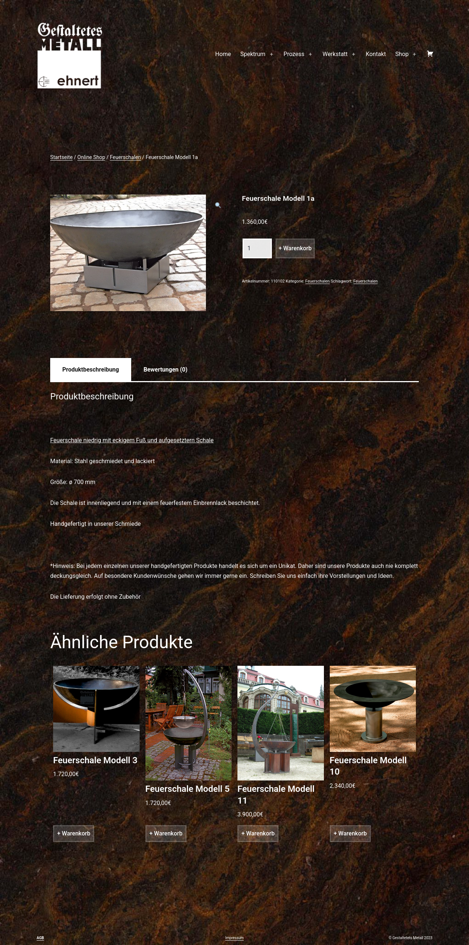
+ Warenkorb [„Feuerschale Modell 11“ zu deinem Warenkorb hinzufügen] (257, 833)
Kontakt (376, 54)
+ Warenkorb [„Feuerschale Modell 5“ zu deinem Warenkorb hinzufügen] (165, 833)
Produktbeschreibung (90, 369)
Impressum (234, 938)
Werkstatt (335, 54)
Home (223, 54)
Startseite (61, 157)
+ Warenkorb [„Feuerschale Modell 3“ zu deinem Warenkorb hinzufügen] (73, 833)
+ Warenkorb (294, 248)
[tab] (90, 369)
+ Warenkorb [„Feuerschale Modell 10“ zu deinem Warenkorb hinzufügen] (350, 833)
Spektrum (253, 54)
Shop (402, 54)
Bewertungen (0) (166, 369)
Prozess (294, 54)
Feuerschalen (125, 157)
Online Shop (91, 157)
